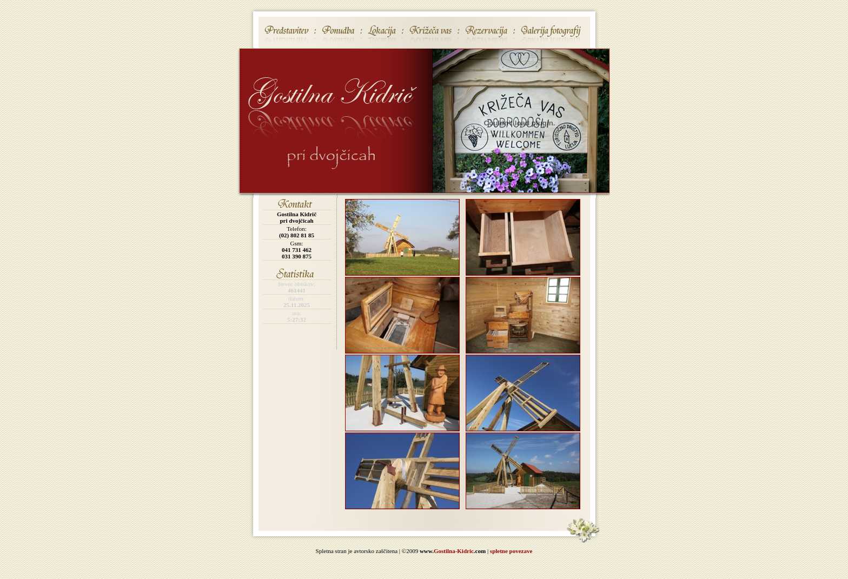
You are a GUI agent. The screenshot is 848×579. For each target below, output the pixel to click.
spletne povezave (511, 551)
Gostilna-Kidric (454, 551)
